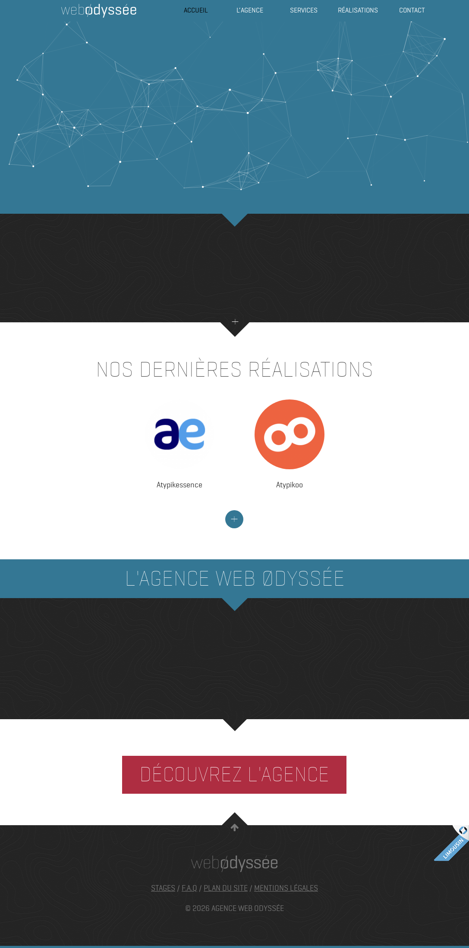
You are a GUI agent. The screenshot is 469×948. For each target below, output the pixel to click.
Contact (411, 10)
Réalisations (358, 10)
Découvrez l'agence (234, 774)
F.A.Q (189, 888)
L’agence (250, 10)
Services (304, 10)
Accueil (195, 10)
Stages (163, 888)
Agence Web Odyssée (98, 11)
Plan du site (226, 888)
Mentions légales (286, 888)
